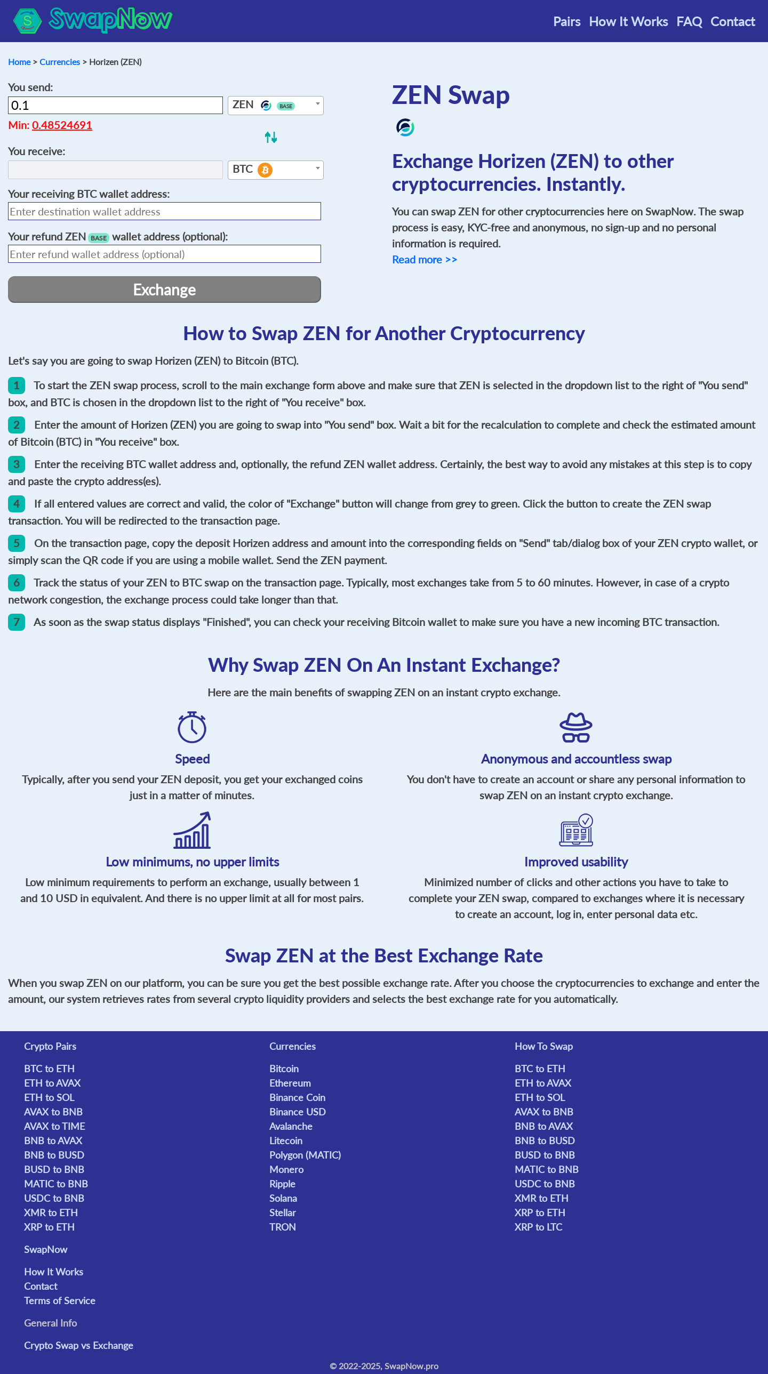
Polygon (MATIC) (305, 1155)
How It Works (628, 21)
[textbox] (275, 106)
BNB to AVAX (53, 1140)
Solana (283, 1198)
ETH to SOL (49, 1097)
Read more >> (425, 259)
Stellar (282, 1212)
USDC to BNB (54, 1198)
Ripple (282, 1184)
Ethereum (290, 1083)
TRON (282, 1227)
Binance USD (297, 1112)
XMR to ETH (51, 1212)
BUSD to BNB (54, 1169)
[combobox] (276, 105)
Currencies (59, 62)
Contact (732, 21)
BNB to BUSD (54, 1155)
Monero (286, 1169)
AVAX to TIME (54, 1126)
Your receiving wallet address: (89, 193)
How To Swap (544, 1046)
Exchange (164, 289)
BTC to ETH (49, 1068)
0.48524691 (62, 124)
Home (19, 62)
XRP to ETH (49, 1227)
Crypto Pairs (50, 1046)
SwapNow (45, 1249)
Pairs (566, 21)
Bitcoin (284, 1068)
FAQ (689, 21)
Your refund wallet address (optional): (118, 236)
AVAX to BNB (53, 1112)
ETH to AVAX (52, 1083)
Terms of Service (59, 1300)
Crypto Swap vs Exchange (78, 1345)
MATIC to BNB (56, 1184)
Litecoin (285, 1140)
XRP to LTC (538, 1227)
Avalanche (291, 1126)
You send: (30, 87)
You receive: (36, 150)
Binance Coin (297, 1097)
